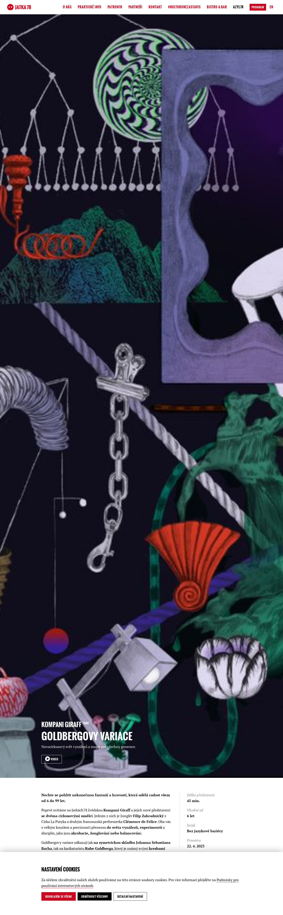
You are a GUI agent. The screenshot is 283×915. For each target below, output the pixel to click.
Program (258, 7)
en (271, 7)
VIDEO (54, 759)
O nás (67, 7)
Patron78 (115, 7)
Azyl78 (238, 7)
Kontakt (155, 7)
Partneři (135, 7)
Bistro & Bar (217, 7)
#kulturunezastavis (184, 7)
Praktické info (89, 7)
